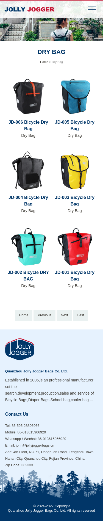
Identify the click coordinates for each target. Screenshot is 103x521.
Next (64, 315)
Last (80, 315)
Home (44, 62)
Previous (44, 315)
